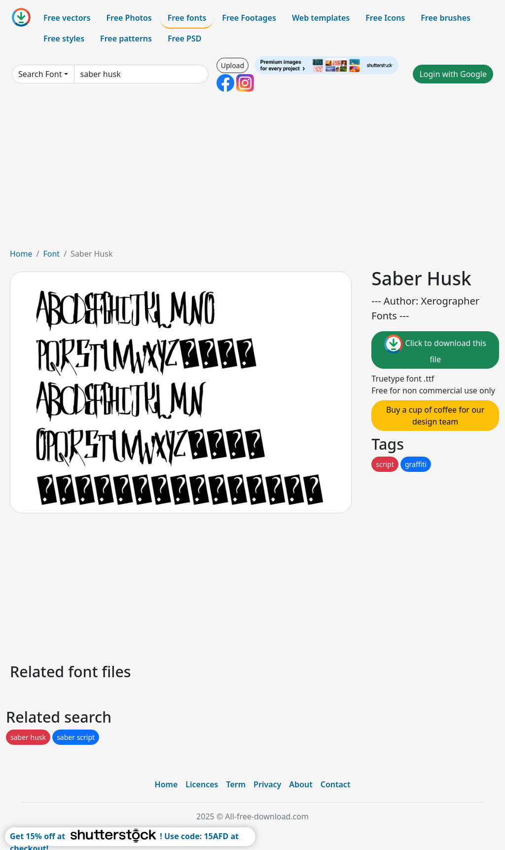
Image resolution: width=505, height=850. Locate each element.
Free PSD (184, 38)
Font (51, 253)
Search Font (40, 74)
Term (236, 784)
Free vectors (66, 17)
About (300, 784)
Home (21, 253)
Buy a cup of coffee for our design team (435, 415)
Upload (232, 65)
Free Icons (385, 17)
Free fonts (187, 17)
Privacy (267, 784)
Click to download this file (435, 350)
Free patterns (126, 38)
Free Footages (249, 17)
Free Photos (128, 17)
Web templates (321, 17)
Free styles (63, 38)
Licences (201, 784)
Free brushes (445, 17)
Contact (336, 784)
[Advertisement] (252, 174)
